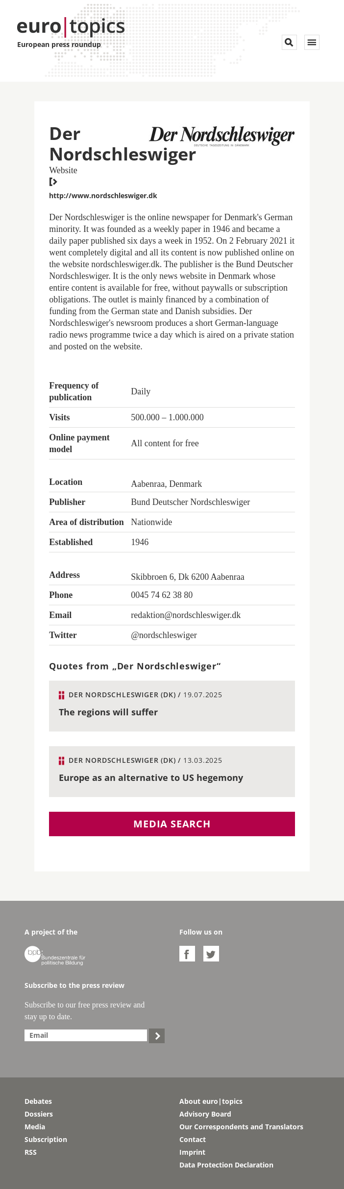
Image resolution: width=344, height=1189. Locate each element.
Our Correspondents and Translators (241, 1126)
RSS (31, 1152)
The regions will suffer (108, 712)
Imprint (192, 1152)
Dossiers (39, 1114)
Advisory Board (205, 1114)
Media (35, 1126)
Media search (172, 823)
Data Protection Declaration (226, 1164)
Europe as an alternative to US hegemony (151, 777)
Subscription (46, 1139)
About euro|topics (211, 1101)
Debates (38, 1101)
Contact (192, 1139)
